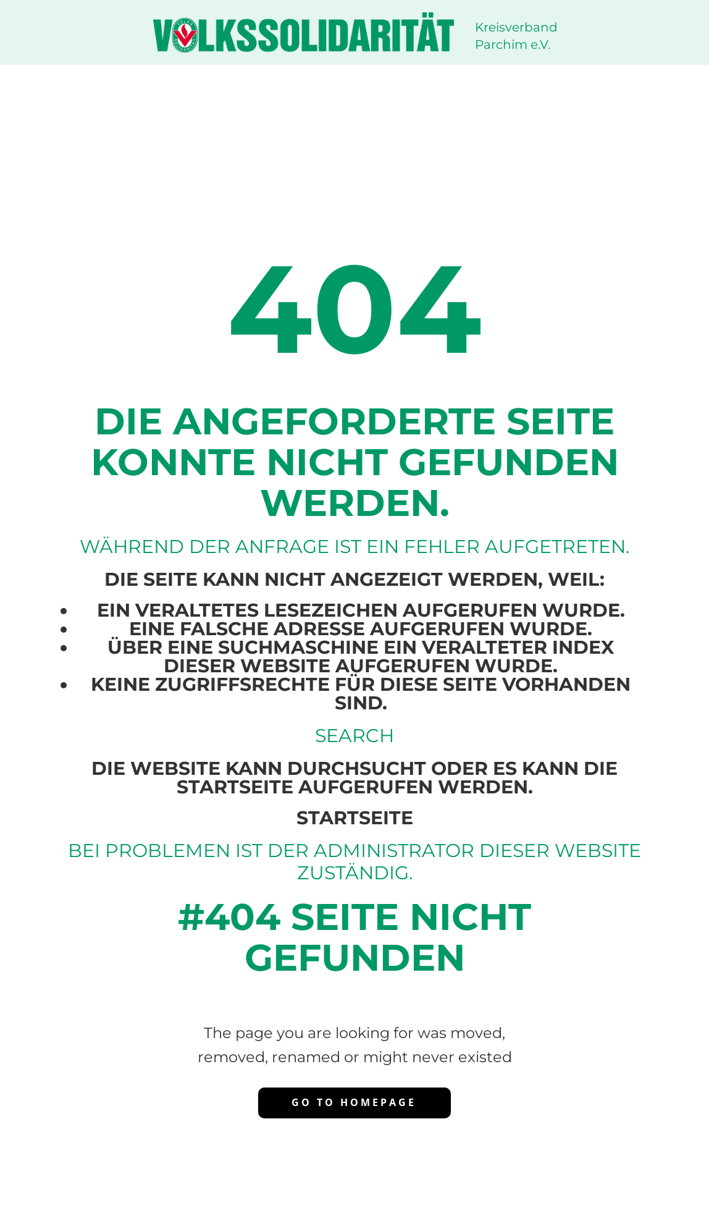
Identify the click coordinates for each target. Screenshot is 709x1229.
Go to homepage (354, 1102)
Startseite (354, 817)
